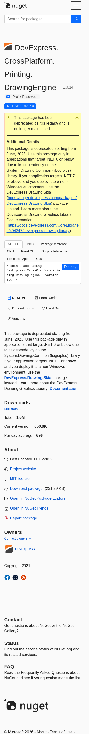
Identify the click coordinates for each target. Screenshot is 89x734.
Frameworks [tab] (46, 297)
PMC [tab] (30, 244)
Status (11, 643)
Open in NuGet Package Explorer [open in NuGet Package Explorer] (38, 498)
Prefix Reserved (25, 96)
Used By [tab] (50, 308)
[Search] (76, 19)
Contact (13, 619)
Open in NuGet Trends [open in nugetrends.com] (29, 508)
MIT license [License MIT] (20, 479)
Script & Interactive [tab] (54, 251)
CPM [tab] (10, 251)
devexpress (25, 549)
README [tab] (17, 297)
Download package (26, 488)
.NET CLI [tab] (13, 244)
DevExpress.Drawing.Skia (28, 378)
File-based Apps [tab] (18, 259)
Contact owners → (18, 538)
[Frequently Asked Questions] (9, 666)
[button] (43, 123)
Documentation (63, 389)
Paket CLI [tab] (28, 251)
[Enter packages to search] (37, 19)
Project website (23, 469)
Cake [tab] (39, 259)
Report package (23, 518)
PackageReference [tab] (54, 244)
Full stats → (13, 409)
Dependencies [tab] (21, 308)
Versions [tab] (16, 318)
